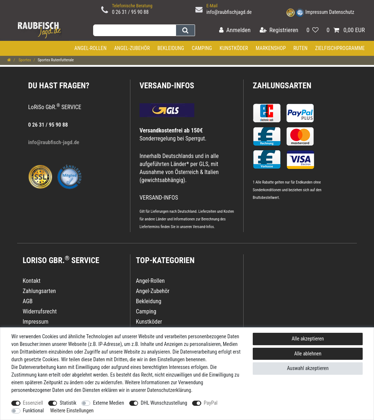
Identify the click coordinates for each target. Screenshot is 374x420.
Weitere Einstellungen (72, 410)
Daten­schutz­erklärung (169, 390)
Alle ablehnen (307, 354)
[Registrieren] (279, 30)
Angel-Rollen (91, 48)
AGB (28, 301)
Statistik (68, 403)
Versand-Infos (203, 226)
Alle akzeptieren (308, 339)
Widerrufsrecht (40, 311)
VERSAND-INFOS (167, 85)
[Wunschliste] (312, 30)
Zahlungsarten (282, 85)
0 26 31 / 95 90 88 (130, 12)
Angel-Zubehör (132, 48)
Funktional (33, 410)
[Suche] (185, 30)
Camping (202, 48)
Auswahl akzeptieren (308, 368)
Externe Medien (108, 403)
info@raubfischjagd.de (229, 12)
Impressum (316, 12)
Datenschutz (341, 12)
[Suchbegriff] (134, 30)
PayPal (211, 403)
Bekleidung (170, 48)
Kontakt (32, 280)
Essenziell (33, 403)
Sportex (24, 60)
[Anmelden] (235, 30)
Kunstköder (234, 48)
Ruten (300, 48)
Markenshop (271, 48)
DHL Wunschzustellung (164, 403)
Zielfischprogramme (340, 48)
